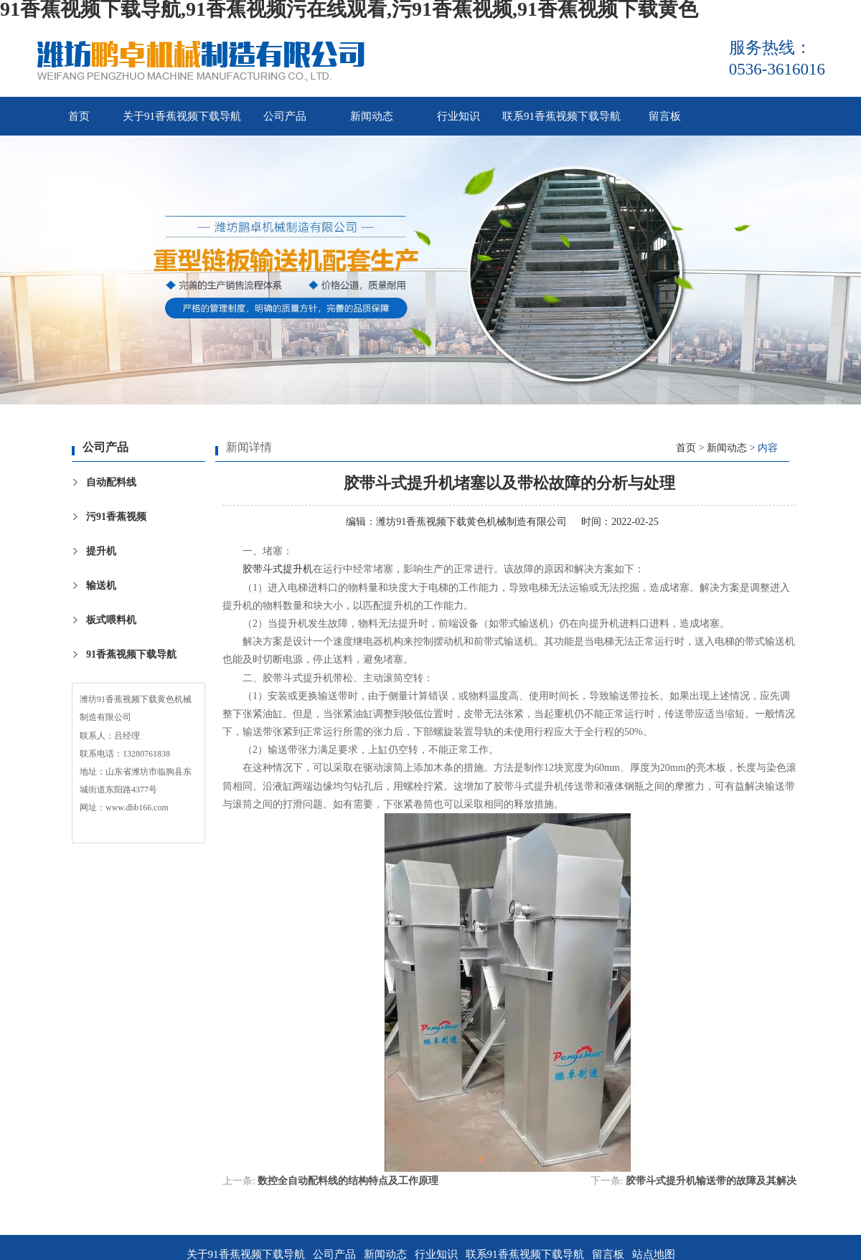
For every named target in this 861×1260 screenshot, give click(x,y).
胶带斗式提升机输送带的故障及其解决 (711, 1180)
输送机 (101, 585)
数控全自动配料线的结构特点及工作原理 (348, 1180)
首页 (79, 116)
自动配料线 (111, 482)
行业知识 (458, 116)
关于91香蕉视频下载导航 (182, 116)
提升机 (101, 551)
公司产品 (284, 116)
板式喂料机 (111, 620)
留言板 (665, 116)
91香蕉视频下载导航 (131, 654)
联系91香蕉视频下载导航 (561, 116)
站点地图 (653, 1254)
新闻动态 (371, 116)
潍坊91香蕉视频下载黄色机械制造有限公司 (471, 521)
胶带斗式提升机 (278, 569)
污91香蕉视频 (116, 516)
